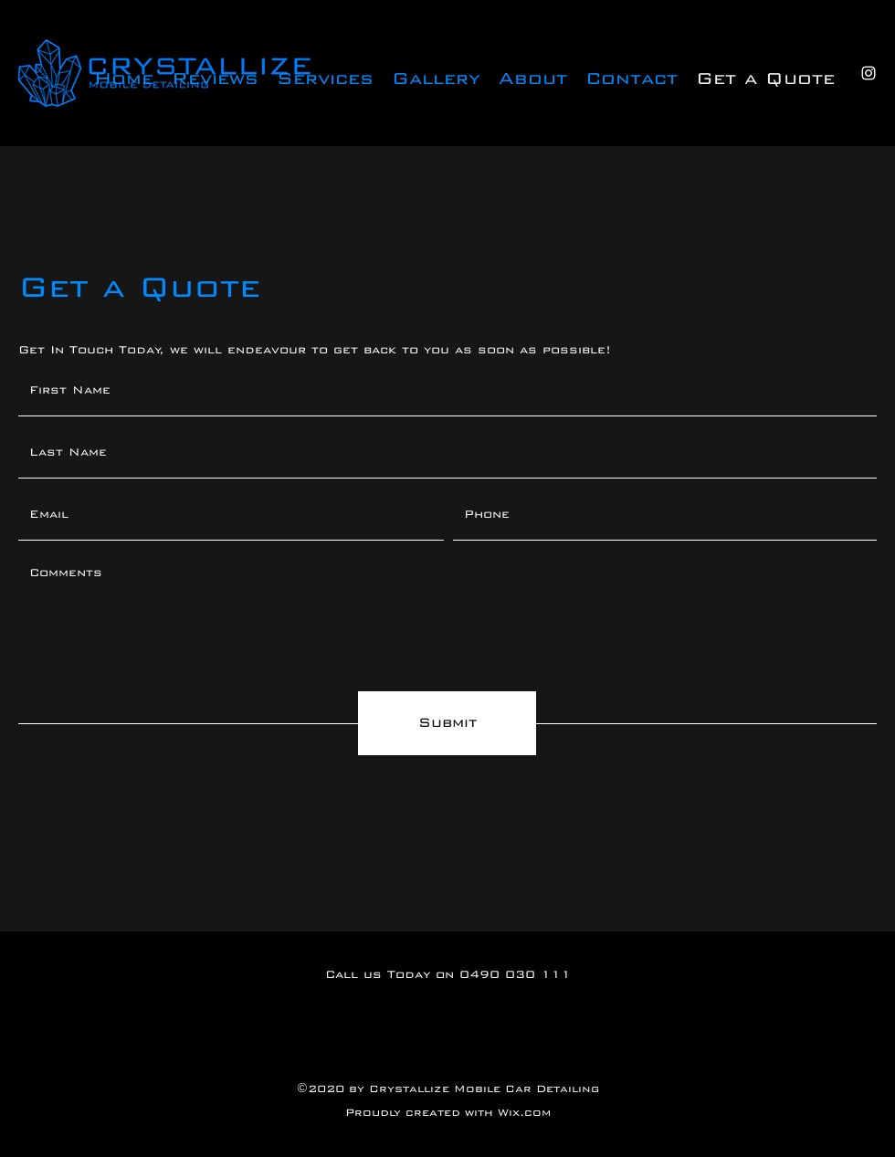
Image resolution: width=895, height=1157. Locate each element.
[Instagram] (868, 73)
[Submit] (447, 723)
